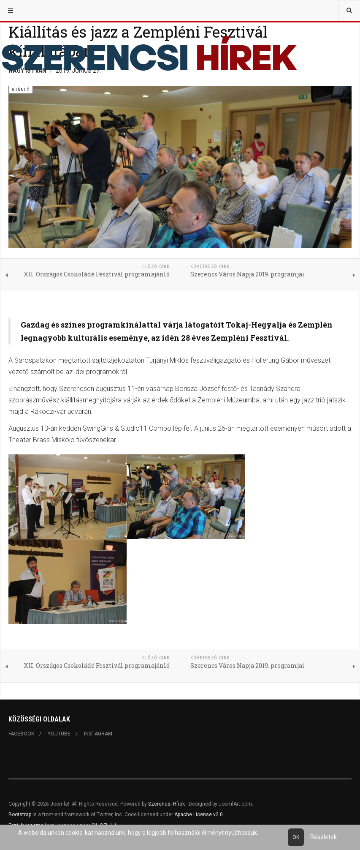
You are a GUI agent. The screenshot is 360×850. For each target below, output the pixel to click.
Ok (295, 837)
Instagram (98, 734)
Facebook (21, 734)
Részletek (323, 837)
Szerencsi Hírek (166, 804)
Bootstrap (19, 814)
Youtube (59, 734)
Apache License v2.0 (198, 814)
